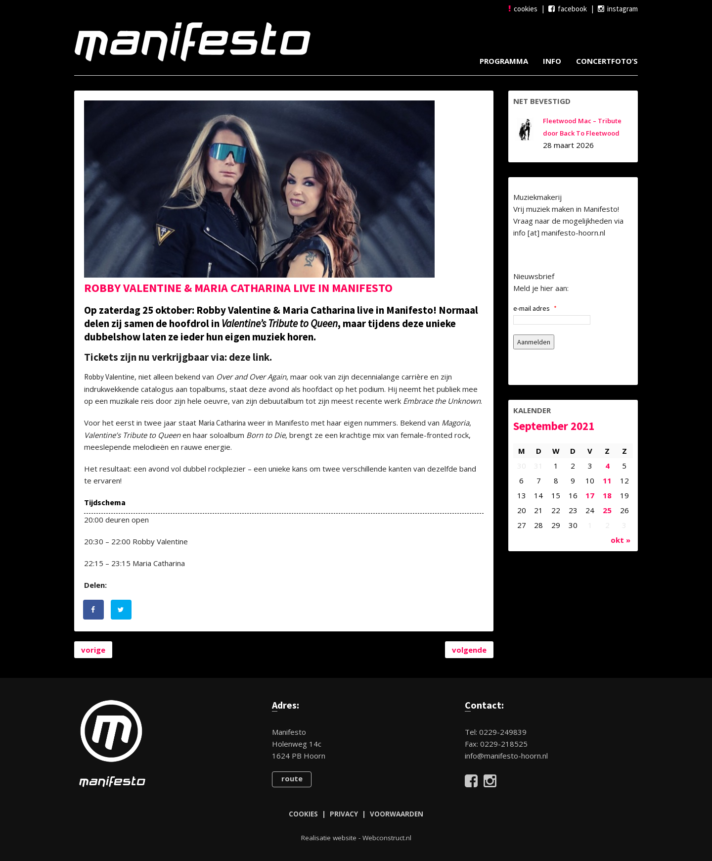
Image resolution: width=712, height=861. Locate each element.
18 (607, 495)
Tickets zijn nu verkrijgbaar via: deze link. (178, 357)
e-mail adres (535, 308)
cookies (522, 8)
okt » (620, 540)
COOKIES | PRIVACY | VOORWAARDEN (356, 814)
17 (589, 495)
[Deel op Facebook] (94, 610)
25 (607, 510)
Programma (504, 61)
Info (552, 61)
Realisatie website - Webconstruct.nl (356, 837)
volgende (469, 650)
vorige (93, 650)
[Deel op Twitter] (122, 610)
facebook (567, 8)
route (292, 778)
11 (607, 480)
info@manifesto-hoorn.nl (506, 756)
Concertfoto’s (607, 61)
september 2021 (553, 426)
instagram (618, 8)
